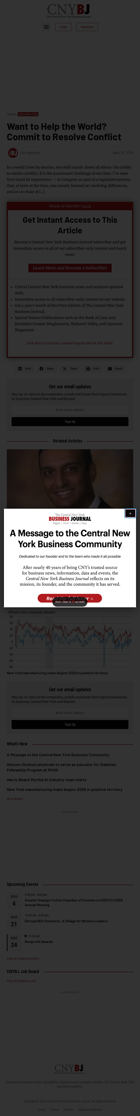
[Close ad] (130, 513)
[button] (69, 558)
